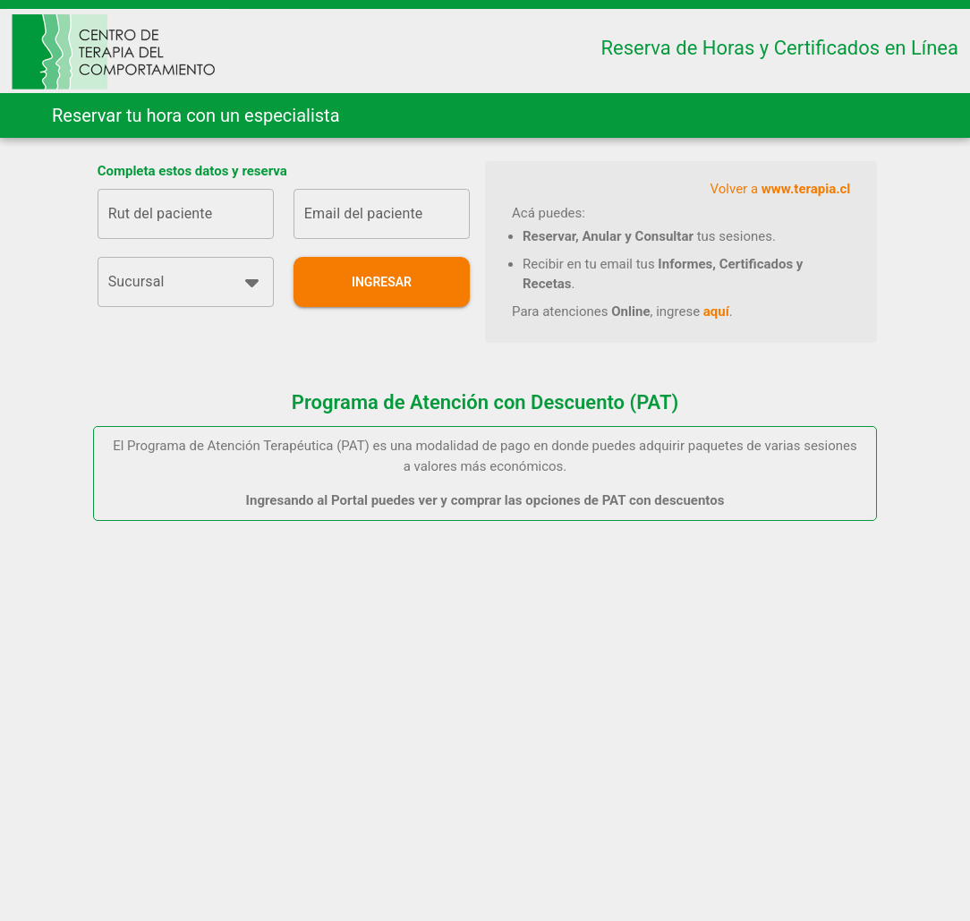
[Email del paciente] (381, 214)
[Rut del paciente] (185, 214)
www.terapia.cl (806, 189)
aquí (716, 311)
